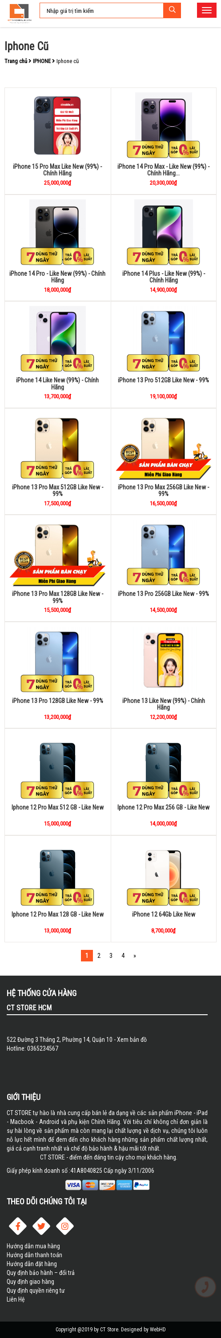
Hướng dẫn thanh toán (34, 1255)
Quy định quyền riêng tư (36, 1290)
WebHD (158, 1329)
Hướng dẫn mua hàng (33, 1246)
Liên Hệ (16, 1299)
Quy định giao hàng (30, 1281)
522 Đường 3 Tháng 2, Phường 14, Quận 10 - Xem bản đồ (77, 1039)
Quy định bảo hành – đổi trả (41, 1272)
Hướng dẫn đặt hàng (32, 1263)
